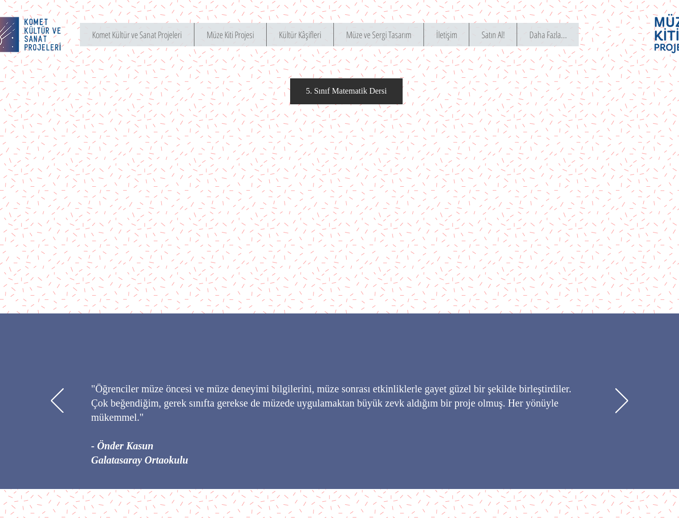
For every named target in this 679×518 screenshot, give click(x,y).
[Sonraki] (621, 401)
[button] (346, 91)
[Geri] (57, 401)
